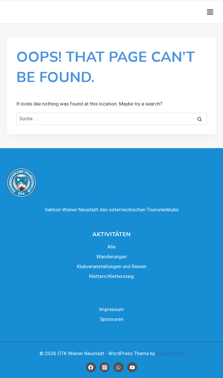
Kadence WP (170, 353)
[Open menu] (210, 12)
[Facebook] (91, 367)
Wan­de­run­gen (111, 256)
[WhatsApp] (118, 367)
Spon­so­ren (111, 319)
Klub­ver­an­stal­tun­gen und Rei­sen (111, 266)
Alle (111, 247)
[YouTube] (132, 367)
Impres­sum (111, 309)
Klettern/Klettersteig (111, 276)
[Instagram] (104, 367)
